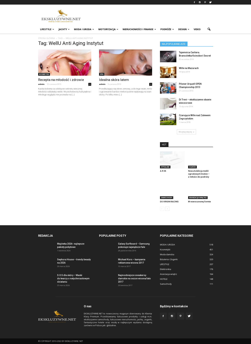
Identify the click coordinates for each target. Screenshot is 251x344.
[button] (209, 29)
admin (41, 84)
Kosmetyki (44, 74)
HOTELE (163, 278)
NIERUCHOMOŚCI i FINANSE (139, 29)
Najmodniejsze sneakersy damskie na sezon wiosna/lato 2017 (134, 278)
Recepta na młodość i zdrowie (61, 80)
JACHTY (64, 29)
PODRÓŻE (167, 29)
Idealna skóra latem (114, 80)
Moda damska (167, 254)
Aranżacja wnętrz (198, 197)
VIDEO (197, 29)
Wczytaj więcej (186, 131)
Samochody (166, 197)
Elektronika (165, 269)
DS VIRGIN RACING (169, 201)
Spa (101, 74)
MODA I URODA (84, 29)
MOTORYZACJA (108, 29)
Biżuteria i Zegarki (169, 259)
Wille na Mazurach (189, 68)
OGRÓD (192, 167)
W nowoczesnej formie (199, 201)
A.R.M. (163, 171)
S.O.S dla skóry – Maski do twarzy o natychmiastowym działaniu (73, 278)
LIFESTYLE (47, 29)
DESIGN (183, 29)
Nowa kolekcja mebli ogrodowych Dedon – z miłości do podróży (199, 174)
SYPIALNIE (165, 167)
